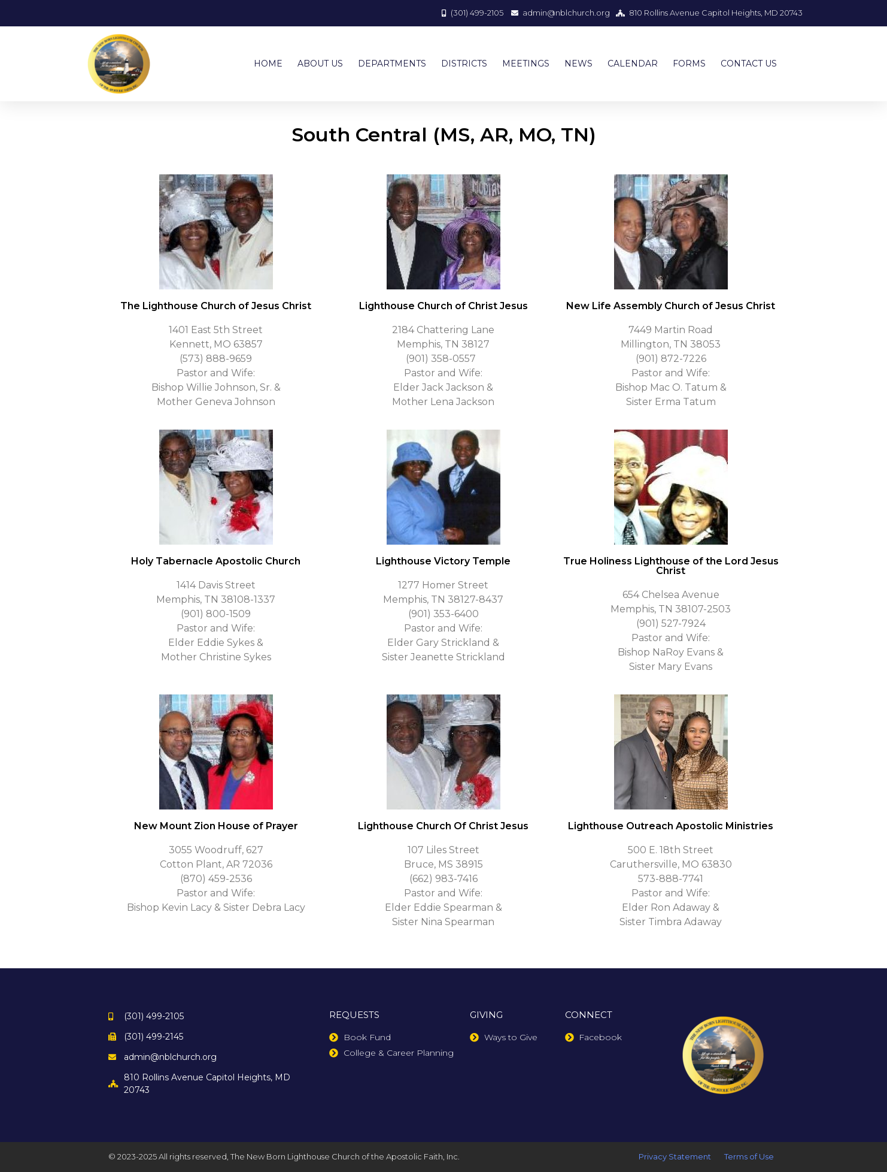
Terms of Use (749, 1156)
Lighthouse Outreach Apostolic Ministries (670, 826)
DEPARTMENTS (392, 63)
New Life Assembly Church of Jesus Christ (670, 306)
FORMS (689, 63)
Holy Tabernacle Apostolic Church (215, 561)
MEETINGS (525, 63)
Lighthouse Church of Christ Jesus (443, 306)
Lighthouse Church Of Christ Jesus (443, 826)
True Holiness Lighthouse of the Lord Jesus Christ (671, 565)
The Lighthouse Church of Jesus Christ (215, 306)
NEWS (578, 63)
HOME (268, 63)
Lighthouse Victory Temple (443, 561)
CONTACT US (749, 63)
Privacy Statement (675, 1156)
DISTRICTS (464, 63)
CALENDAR (632, 63)
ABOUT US (320, 63)
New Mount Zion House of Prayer (216, 826)
